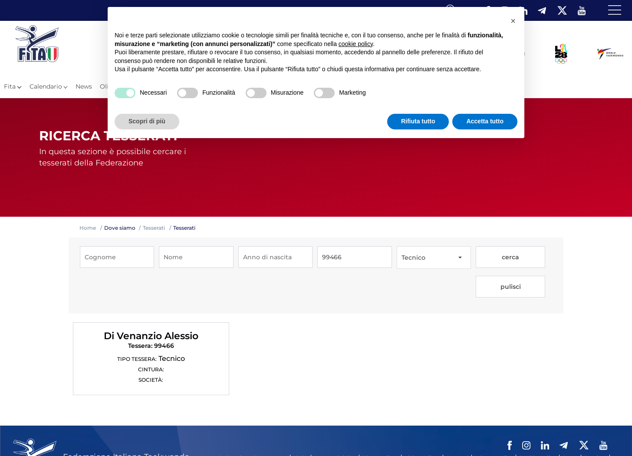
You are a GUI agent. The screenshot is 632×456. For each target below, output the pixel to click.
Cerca (570, 422)
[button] (513, 21)
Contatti (457, 422)
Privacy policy (493, 422)
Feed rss (595, 422)
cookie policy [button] (356, 43)
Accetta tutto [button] (485, 121)
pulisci (531, 257)
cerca (494, 257)
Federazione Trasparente (252, 422)
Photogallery (380, 422)
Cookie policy (537, 422)
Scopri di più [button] (146, 121)
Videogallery (422, 422)
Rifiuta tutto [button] (418, 121)
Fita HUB (230, 434)
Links (300, 422)
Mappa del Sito (335, 422)
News (84, 86)
